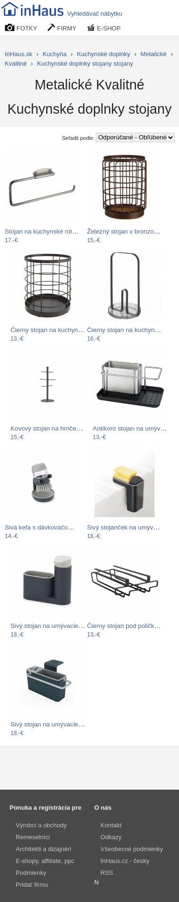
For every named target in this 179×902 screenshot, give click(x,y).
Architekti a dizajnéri (43, 849)
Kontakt (110, 825)
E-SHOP (103, 28)
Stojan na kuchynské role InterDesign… (60, 231)
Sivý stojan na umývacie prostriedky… (63, 625)
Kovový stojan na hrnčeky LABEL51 (60, 428)
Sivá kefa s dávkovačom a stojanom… (58, 527)
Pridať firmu (32, 884)
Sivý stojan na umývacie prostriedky (60, 724)
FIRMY (62, 28)
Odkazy (110, 837)
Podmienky (31, 872)
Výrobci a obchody (41, 825)
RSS (106, 872)
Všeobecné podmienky (131, 849)
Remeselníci (33, 837)
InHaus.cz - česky (124, 860)
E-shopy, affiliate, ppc (45, 860)
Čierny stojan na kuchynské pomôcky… (65, 329)
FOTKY (21, 28)
